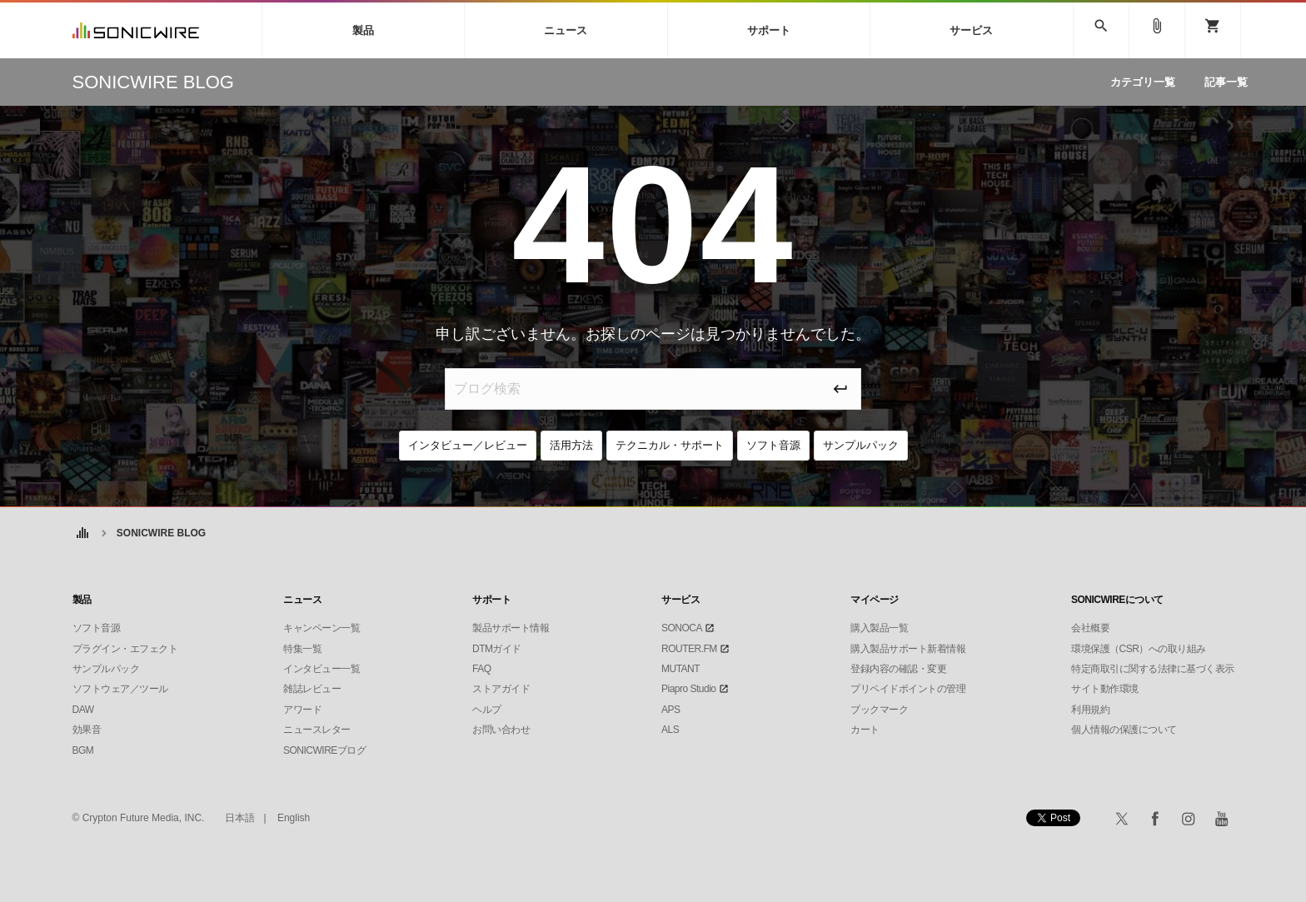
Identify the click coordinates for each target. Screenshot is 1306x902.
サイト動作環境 (1105, 689)
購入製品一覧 (879, 628)
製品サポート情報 (510, 628)
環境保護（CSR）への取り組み (1138, 649)
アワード (302, 709)
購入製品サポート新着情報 (907, 649)
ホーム (82, 533)
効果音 (87, 729)
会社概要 (1090, 628)
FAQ (481, 669)
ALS (670, 729)
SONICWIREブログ (324, 750)
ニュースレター (317, 729)
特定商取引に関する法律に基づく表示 (1152, 669)
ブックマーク (879, 709)
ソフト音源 (773, 445)
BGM (83, 750)
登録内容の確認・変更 (898, 669)
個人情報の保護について (1124, 729)
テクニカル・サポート (670, 445)
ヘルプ (486, 709)
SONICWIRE (135, 30)
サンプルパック (861, 445)
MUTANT (680, 669)
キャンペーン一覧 (321, 628)
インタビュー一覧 (321, 669)
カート (865, 729)
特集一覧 (302, 649)
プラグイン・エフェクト (125, 649)
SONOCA (681, 628)
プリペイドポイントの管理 (907, 689)
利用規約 (1090, 709)
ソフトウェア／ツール (120, 689)
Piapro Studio (688, 689)
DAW (83, 709)
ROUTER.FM (689, 649)
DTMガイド (496, 649)
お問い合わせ (501, 729)
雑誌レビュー (312, 689)
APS (670, 709)
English (293, 818)
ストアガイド (501, 689)
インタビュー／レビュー (467, 445)
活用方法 (571, 445)
